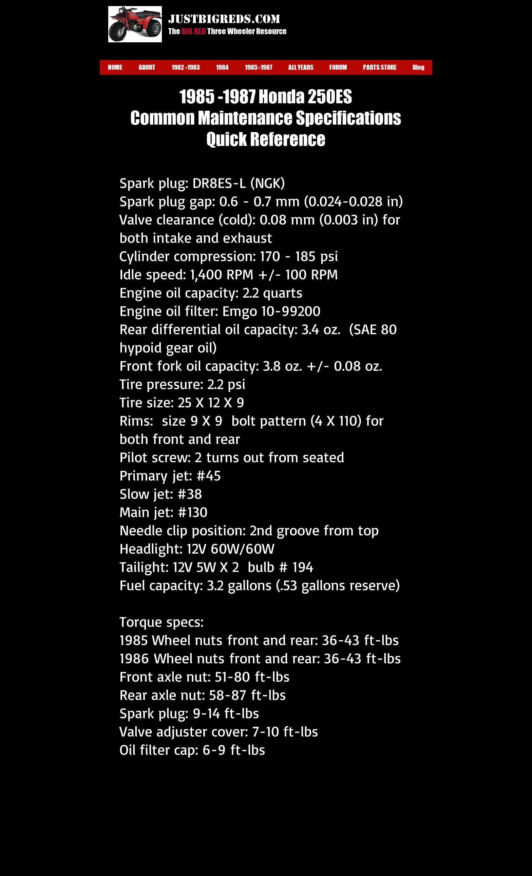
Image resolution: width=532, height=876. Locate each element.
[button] (147, 67)
